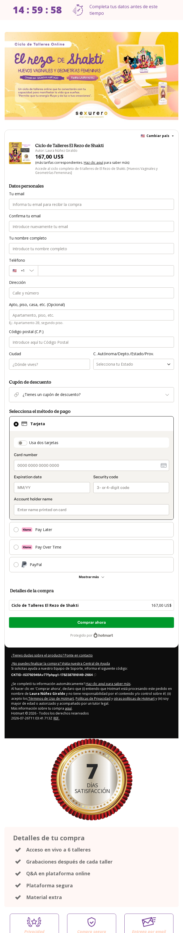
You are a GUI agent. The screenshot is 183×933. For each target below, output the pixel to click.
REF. (56, 718)
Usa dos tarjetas (43, 442)
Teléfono (17, 260)
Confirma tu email (25, 215)
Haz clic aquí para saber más (108, 683)
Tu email (16, 193)
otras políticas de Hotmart (134, 698)
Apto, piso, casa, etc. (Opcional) (37, 304)
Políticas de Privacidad (93, 698)
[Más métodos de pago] (91, 577)
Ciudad (15, 353)
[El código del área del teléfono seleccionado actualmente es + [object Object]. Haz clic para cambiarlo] (23, 270)
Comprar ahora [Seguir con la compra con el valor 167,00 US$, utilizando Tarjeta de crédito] (91, 622)
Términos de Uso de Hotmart (51, 698)
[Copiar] (54, 674)
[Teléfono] (106, 270)
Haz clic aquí (93, 162)
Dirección (17, 282)
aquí (68, 708)
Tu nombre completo (28, 238)
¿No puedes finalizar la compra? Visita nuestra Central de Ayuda (60, 663)
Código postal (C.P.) (26, 331)
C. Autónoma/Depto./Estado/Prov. (123, 353)
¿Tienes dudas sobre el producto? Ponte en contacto (52, 655)
